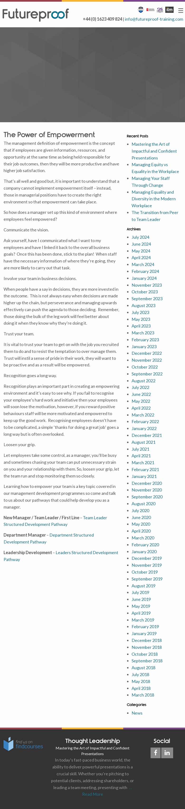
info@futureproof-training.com (154, 19)
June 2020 (141, 517)
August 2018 (143, 667)
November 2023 (147, 285)
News (137, 712)
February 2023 (145, 339)
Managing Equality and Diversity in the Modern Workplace (154, 198)
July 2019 (140, 592)
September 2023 (147, 298)
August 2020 (143, 503)
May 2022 (141, 401)
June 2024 (141, 244)
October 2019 (145, 572)
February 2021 (145, 469)
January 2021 (144, 476)
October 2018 (145, 654)
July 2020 (140, 510)
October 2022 (145, 366)
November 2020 (147, 489)
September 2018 (147, 660)
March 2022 (143, 414)
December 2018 (147, 640)
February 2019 (145, 626)
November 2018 (147, 647)
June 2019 (141, 599)
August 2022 (143, 380)
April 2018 (141, 688)
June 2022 (141, 394)
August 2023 (143, 305)
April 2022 (141, 408)
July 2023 (140, 312)
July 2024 (140, 237)
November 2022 (147, 360)
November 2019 (147, 565)
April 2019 (141, 613)
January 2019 (144, 633)
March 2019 (143, 619)
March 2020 (143, 537)
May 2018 (141, 681)
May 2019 (141, 606)
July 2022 (140, 387)
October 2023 (145, 291)
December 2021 (147, 435)
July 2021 (140, 449)
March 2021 (143, 462)
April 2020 (141, 530)
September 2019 (147, 578)
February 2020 (145, 544)
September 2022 (147, 373)
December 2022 (147, 353)
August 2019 (143, 585)
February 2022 (145, 421)
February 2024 (145, 271)
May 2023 (141, 319)
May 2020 (141, 524)
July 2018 (140, 674)
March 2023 (143, 332)
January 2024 (144, 278)
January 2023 (144, 346)
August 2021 (143, 442)
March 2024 (143, 264)
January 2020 (144, 551)
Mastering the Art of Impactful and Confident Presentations (154, 150)
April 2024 (141, 257)
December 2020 (147, 483)
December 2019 (147, 558)
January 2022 (144, 428)
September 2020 (147, 496)
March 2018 (143, 694)
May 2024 (141, 250)
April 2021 (141, 455)
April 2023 (141, 325)
